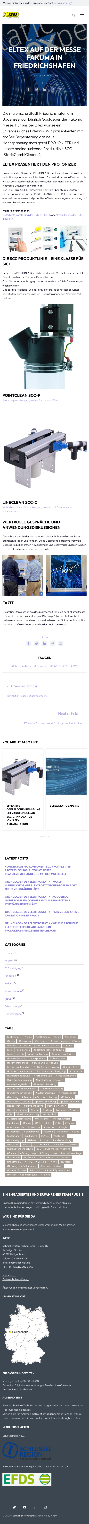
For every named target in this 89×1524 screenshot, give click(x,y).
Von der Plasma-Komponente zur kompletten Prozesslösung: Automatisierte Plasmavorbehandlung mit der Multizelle (38, 870)
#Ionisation (40, 666)
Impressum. (9, 1275)
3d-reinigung (12, 1006)
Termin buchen (62, 2)
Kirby (54, 1515)
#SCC (74, 666)
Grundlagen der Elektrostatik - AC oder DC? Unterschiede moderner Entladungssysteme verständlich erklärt (37, 900)
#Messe (26, 666)
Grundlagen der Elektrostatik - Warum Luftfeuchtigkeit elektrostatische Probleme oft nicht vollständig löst (41, 885)
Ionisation (10, 975)
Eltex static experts (64, 805)
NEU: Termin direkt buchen (17, 1266)
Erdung (9, 983)
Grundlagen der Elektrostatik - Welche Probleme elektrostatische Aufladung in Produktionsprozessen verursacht (41, 927)
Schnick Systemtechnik (24, 1515)
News (49, 39)
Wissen (9, 960)
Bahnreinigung (13, 1013)
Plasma (9, 953)
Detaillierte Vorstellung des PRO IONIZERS (26, 214)
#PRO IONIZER (59, 666)
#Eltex (15, 666)
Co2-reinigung (13, 968)
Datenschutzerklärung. (15, 1279)
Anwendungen (13, 991)
